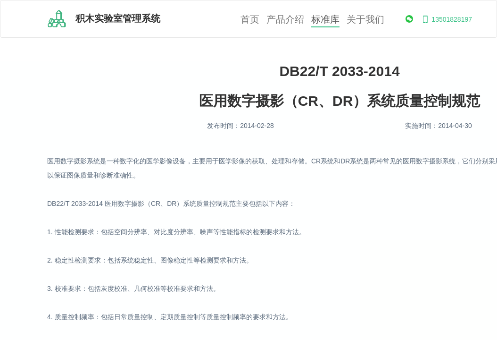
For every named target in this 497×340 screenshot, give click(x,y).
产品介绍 (285, 20)
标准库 (325, 20)
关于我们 (365, 20)
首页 (249, 20)
